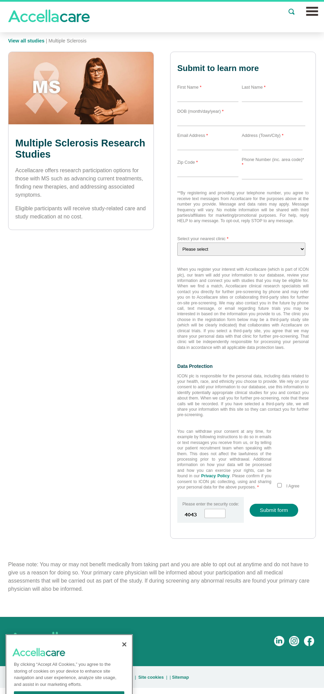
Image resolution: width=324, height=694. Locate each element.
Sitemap (180, 677)
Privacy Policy (215, 476)
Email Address (192, 135)
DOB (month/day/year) (200, 111)
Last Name (254, 87)
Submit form (274, 510)
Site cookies (151, 677)
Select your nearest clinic (203, 238)
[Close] (124, 652)
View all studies (26, 40)
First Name (189, 87)
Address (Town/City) (263, 135)
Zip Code (187, 162)
